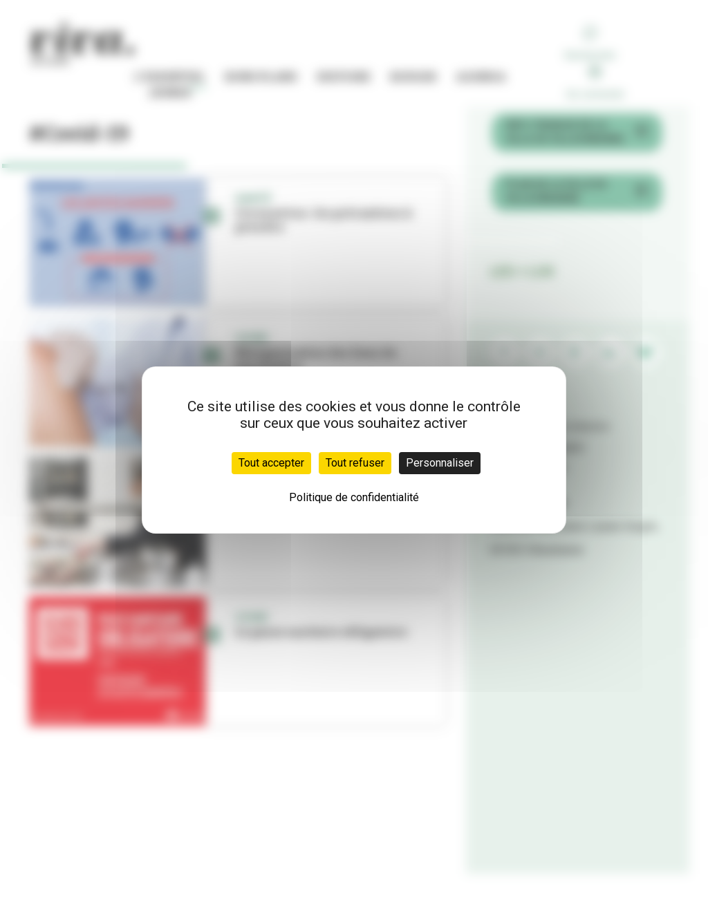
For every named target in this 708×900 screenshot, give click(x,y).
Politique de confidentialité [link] (354, 497)
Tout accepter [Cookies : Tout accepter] (271, 462)
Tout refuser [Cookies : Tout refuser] (355, 462)
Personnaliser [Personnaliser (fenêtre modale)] (440, 462)
